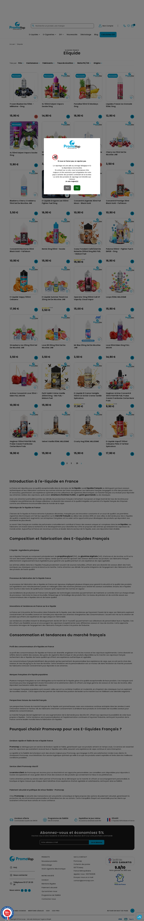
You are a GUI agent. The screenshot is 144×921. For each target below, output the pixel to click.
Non (67, 188)
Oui (77, 188)
